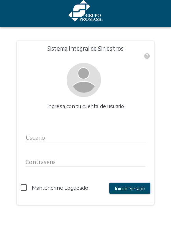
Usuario (35, 137)
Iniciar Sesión (130, 188)
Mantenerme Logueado (60, 187)
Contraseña (41, 162)
